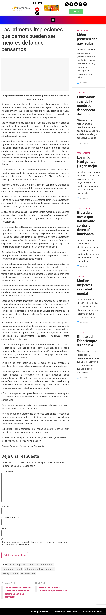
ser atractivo (28, 573)
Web (3, 529)
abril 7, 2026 (82, 143)
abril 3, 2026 (82, 266)
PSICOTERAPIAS (84, 208)
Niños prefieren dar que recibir (87, 39)
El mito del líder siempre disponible (87, 341)
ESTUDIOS (81, 93)
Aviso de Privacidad (92, 611)
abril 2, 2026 (82, 322)
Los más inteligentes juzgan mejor (87, 161)
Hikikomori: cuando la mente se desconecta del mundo (86, 105)
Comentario (7, 471)
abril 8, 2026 (82, 83)
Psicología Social (12, 569)
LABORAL (81, 332)
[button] (53, 20)
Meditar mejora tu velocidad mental (84, 287)
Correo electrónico (10, 517)
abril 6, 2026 (82, 198)
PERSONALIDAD (84, 153)
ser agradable (10, 573)
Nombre (6, 506)
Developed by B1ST (40, 611)
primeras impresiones (40, 564)
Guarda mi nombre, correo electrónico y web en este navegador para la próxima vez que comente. (34, 543)
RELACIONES (82, 30)
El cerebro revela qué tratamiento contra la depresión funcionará (86, 223)
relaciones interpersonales (39, 569)
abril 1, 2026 (82, 377)
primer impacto (17, 564)
